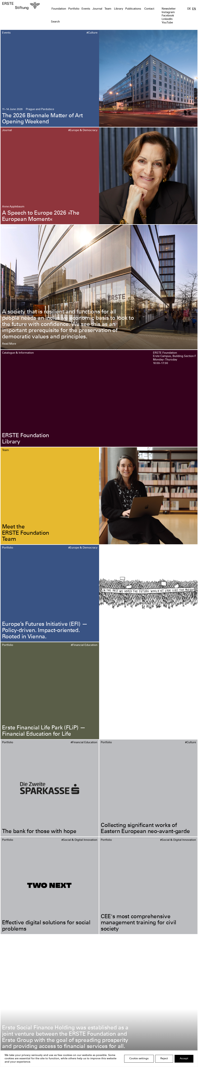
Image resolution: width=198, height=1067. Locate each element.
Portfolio (73, 9)
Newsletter (169, 9)
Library (118, 9)
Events (86, 9)
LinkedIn (167, 19)
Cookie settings (139, 1058)
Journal (97, 9)
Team (107, 9)
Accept (184, 1058)
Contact (149, 9)
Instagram (168, 12)
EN (194, 9)
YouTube (167, 22)
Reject (164, 1058)
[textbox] (83, 22)
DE (189, 9)
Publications (133, 9)
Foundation (58, 9)
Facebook (168, 15)
